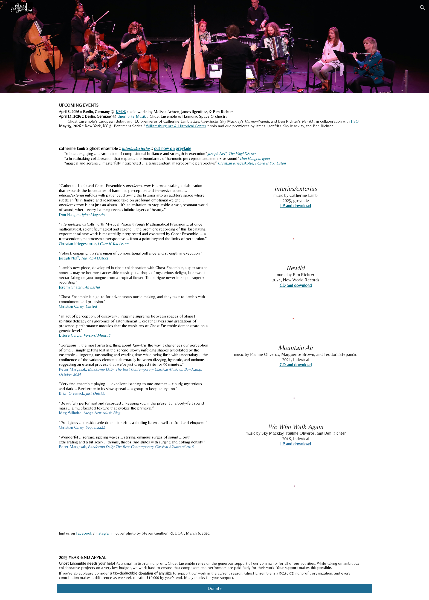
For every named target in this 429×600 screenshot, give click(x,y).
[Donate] (214, 588)
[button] (422, 7)
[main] (214, 115)
